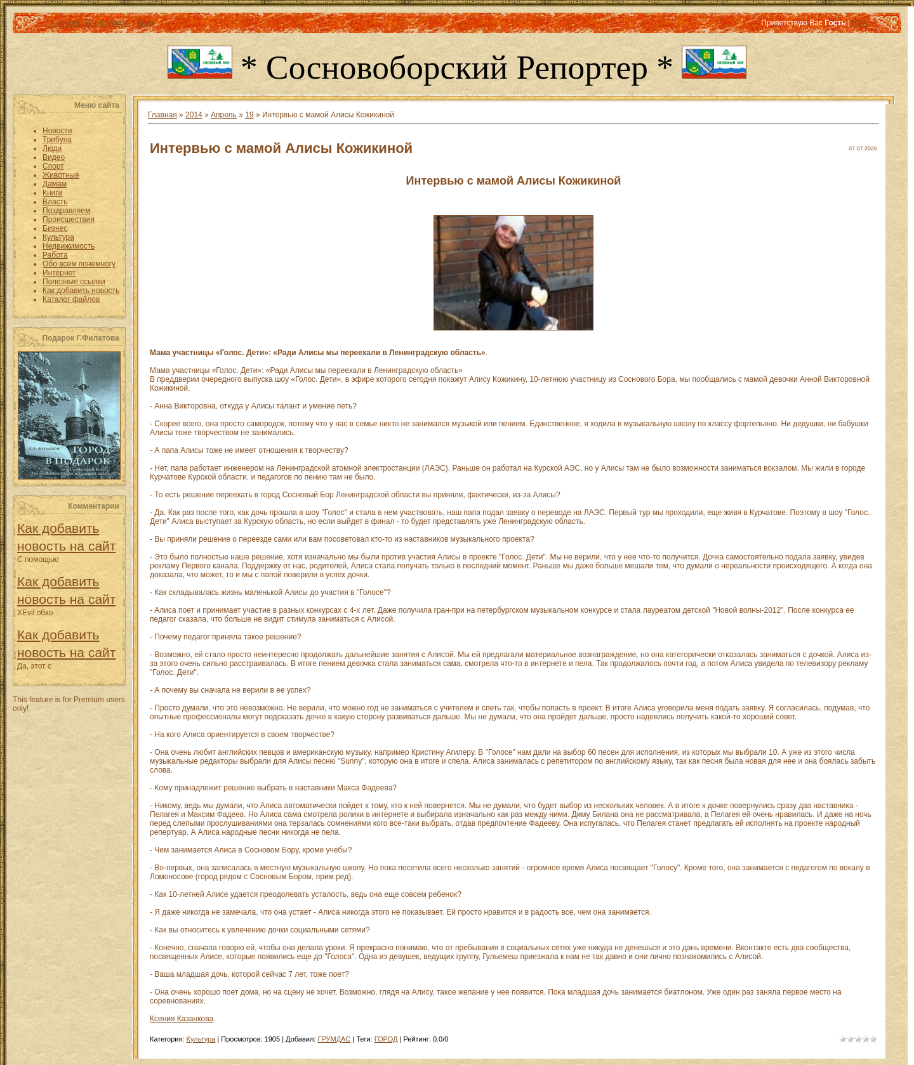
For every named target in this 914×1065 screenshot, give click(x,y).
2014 (193, 114)
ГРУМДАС (333, 1039)
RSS (860, 22)
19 (249, 114)
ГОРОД (386, 1039)
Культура (201, 1039)
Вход (145, 22)
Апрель (224, 114)
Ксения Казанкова (181, 1018)
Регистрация (108, 22)
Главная (61, 22)
